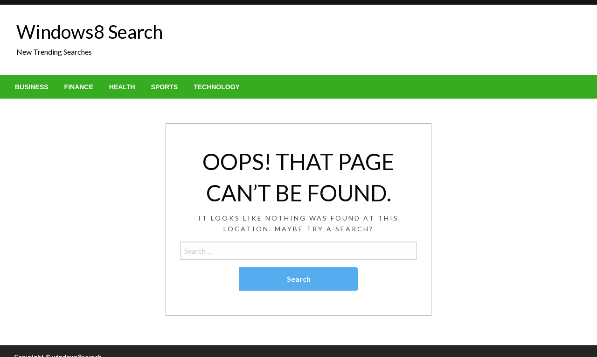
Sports (164, 87)
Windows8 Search (89, 32)
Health (122, 87)
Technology (217, 87)
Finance (78, 87)
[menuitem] (31, 87)
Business (32, 87)
